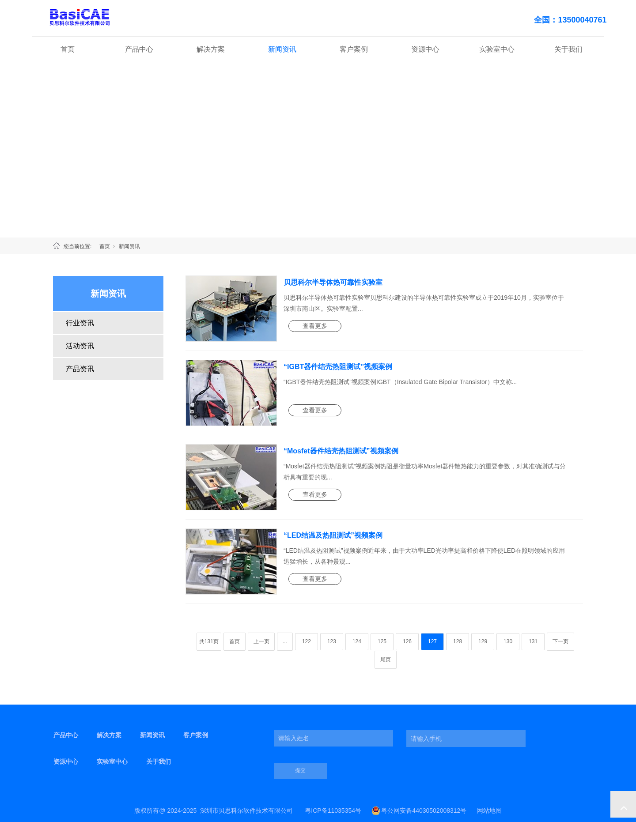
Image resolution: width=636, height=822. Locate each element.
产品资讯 (80, 369)
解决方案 (211, 49)
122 (306, 641)
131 (533, 641)
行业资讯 (80, 323)
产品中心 (139, 49)
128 (457, 641)
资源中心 (425, 49)
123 (331, 641)
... (285, 641)
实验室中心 (497, 49)
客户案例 (354, 49)
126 (407, 641)
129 (482, 641)
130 (508, 641)
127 (432, 641)
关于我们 (568, 49)
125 (382, 641)
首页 (68, 49)
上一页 (261, 641)
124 (356, 641)
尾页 (385, 659)
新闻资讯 (282, 49)
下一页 (560, 641)
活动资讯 (80, 346)
